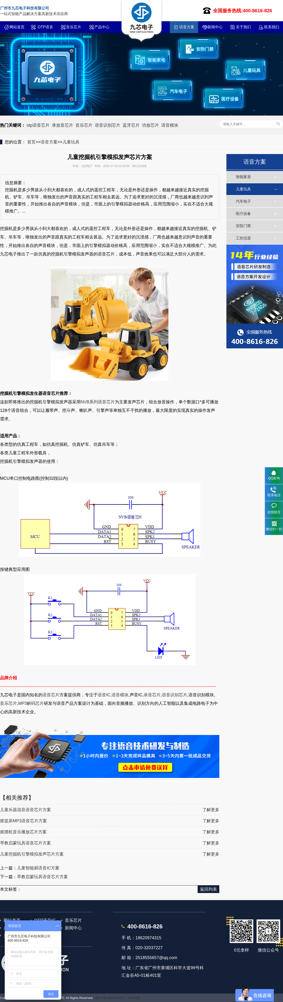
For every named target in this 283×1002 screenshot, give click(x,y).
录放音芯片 (62, 125)
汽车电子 (243, 201)
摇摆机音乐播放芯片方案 (23, 832)
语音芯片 (50, 695)
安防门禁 (243, 226)
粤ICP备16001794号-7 (110, 998)
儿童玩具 (70, 142)
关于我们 (243, 27)
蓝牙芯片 (131, 125)
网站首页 (17, 27)
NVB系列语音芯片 (98, 402)
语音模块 (169, 125)
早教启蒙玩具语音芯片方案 (25, 843)
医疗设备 (243, 214)
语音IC (104, 695)
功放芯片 (150, 125)
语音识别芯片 (107, 125)
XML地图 (133, 998)
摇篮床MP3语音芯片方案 (23, 820)
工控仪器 (243, 238)
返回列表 (208, 889)
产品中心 (101, 27)
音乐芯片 (73, 27)
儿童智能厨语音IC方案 (38, 868)
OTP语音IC (45, 29)
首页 (31, 142)
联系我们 (271, 27)
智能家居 (243, 177)
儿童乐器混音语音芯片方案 (25, 809)
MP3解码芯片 (31, 703)
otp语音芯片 (38, 125)
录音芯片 (152, 695)
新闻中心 (215, 27)
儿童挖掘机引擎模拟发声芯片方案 (32, 854)
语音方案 (186, 27)
